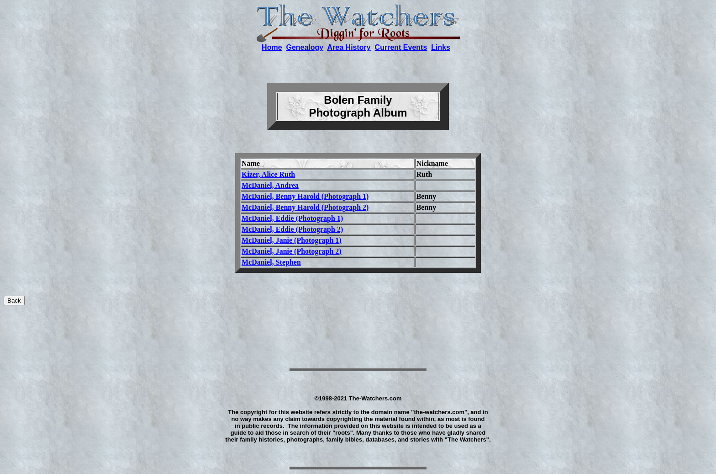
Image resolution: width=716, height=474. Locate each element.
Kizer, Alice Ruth (268, 174)
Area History (349, 47)
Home (272, 47)
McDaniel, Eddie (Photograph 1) (292, 218)
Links (440, 47)
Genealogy (304, 47)
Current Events (401, 47)
